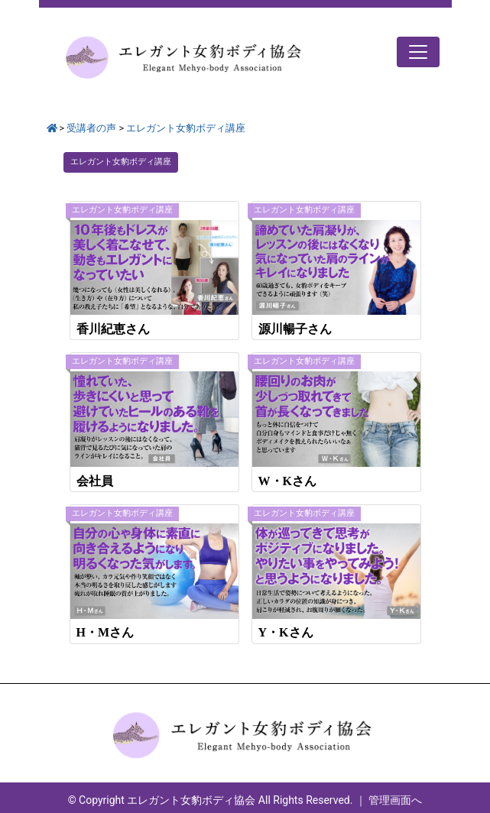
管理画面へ (395, 800)
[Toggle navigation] (418, 52)
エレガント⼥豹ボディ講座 (120, 162)
